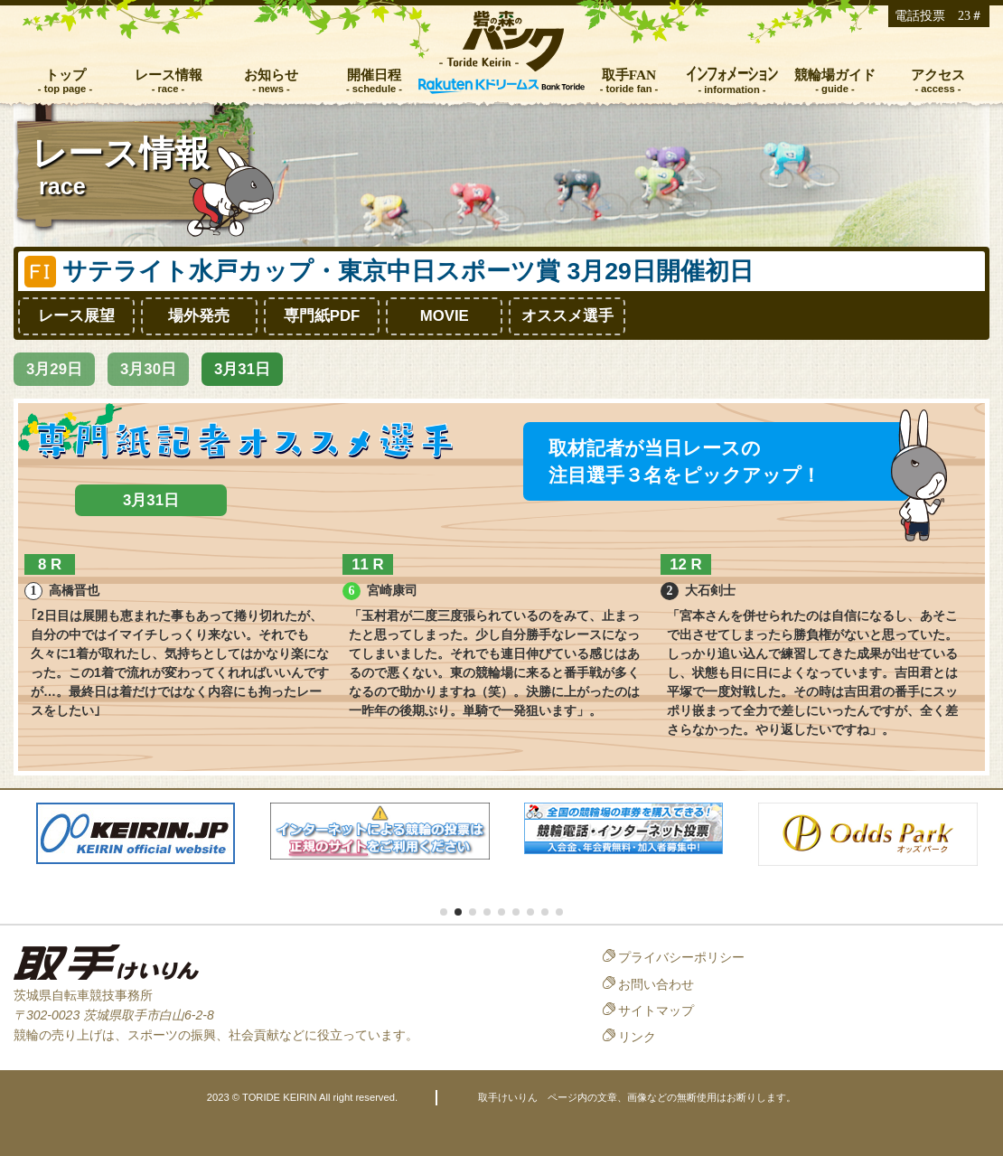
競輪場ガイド (835, 74)
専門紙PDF (322, 315)
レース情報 (168, 74)
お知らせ (271, 74)
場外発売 (199, 315)
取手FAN (629, 74)
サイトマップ (656, 1010)
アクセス (938, 74)
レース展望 (76, 315)
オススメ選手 (567, 315)
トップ (65, 74)
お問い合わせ (656, 984)
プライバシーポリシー (681, 957)
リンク (637, 1036)
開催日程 (374, 74)
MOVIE (444, 315)
